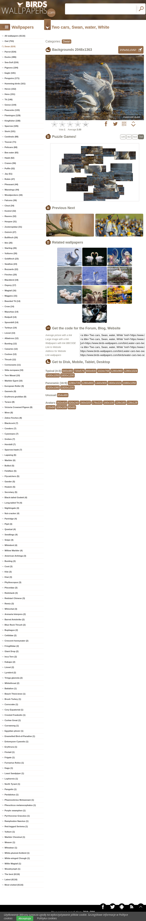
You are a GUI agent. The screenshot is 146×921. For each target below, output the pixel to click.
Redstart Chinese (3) (15, 598)
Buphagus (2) (11, 630)
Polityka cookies (47, 918)
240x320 (85, 402)
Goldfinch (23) (12, 259)
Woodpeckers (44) (14, 195)
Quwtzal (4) (10, 529)
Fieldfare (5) (10, 471)
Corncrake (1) (11, 704)
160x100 (109, 402)
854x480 (63, 395)
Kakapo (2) (10, 662)
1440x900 (101, 383)
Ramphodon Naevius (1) (17, 821)
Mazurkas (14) (11, 312)
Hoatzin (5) (10, 487)
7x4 (141, 136)
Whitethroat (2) (12, 683)
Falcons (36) (11, 200)
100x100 (61, 407)
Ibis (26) (9, 243)
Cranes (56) (10, 163)
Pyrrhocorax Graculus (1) (17, 816)
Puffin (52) (10, 168)
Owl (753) (9, 41)
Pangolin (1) (11, 789)
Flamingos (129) (13, 115)
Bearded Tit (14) (12, 301)
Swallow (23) (11, 264)
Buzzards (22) (11, 269)
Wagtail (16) (10, 290)
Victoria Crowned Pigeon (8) (19, 407)
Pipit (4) (8, 524)
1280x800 (88, 383)
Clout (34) (9, 205)
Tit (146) (9, 99)
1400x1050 (52, 375)
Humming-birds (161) (15, 83)
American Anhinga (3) (15, 556)
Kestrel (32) (10, 211)
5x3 (135, 136)
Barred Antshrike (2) (15, 619)
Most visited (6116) (14, 885)
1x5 (123, 136)
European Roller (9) (14, 386)
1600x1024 (114, 383)
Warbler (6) (10, 460)
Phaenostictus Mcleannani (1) (19, 800)
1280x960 (117, 370)
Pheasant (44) (11, 184)
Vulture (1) (10, 832)
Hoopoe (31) (11, 221)
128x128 (132, 402)
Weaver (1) (10, 842)
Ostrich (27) (10, 232)
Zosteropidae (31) (13, 227)
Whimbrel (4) (11, 545)
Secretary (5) (11, 492)
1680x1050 (129, 383)
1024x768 (103, 370)
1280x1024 (130, 370)
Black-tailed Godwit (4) (16, 497)
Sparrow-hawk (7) (13, 450)
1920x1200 (67, 387)
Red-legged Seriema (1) (16, 826)
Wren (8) (9, 412)
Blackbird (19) (11, 280)
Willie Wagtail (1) (13, 863)
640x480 (67, 370)
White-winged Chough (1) (17, 858)
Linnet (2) (9, 667)
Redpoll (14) (11, 317)
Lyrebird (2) (10, 672)
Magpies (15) (11, 296)
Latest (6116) (11, 879)
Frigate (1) (10, 757)
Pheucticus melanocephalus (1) (20, 805)
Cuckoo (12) (11, 354)
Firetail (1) (10, 752)
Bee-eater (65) (11, 152)
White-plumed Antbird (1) (17, 853)
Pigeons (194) (11, 68)
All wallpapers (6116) (15, 36)
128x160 (120, 402)
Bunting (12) (11, 343)
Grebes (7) (10, 439)
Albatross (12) (11, 338)
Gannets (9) (10, 391)
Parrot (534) (10, 52)
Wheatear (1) (11, 848)
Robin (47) (10, 179)
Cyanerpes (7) (11, 434)
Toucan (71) (10, 142)
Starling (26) (11, 248)
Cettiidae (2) (11, 635)
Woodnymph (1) (12, 869)
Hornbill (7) (10, 444)
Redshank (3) (11, 593)
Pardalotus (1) (11, 794)
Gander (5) (10, 481)
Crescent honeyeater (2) (16, 641)
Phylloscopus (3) (13, 582)
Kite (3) (8, 572)
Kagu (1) (9, 768)
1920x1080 (52, 387)
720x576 (79, 370)
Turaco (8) (9, 402)
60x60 (71, 407)
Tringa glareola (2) (14, 678)
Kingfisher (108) (12, 121)
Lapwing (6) (10, 455)
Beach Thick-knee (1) (15, 694)
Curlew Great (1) (13, 720)
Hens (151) (10, 94)
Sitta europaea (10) (14, 370)
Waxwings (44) (12, 190)
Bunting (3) (10, 561)
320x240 (73, 402)
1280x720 (74, 383)
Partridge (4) (11, 519)
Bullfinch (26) (11, 237)
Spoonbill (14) (11, 322)
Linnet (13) (10, 333)
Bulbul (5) (9, 465)
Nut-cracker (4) (12, 513)
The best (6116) (12, 874)
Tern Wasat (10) (12, 375)
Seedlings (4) (11, 534)
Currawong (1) (12, 725)
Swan (66, 41)
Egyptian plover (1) (14, 731)
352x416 (62, 402)
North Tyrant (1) (12, 784)
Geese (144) (10, 105)
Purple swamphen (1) (15, 810)
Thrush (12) (10, 359)
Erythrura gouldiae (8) (15, 396)
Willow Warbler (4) (14, 550)
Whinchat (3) (11, 609)
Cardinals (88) (11, 136)
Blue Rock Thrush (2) (15, 625)
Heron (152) (10, 89)
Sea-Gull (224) (11, 62)
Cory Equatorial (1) (14, 710)
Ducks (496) (10, 57)
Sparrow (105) (11, 126)
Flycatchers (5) (12, 476)
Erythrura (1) (11, 747)
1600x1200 (67, 375)
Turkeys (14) (11, 328)
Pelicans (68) (11, 147)
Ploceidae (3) (11, 588)
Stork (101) (10, 131)
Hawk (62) (9, 158)
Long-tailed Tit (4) (13, 503)
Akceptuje (25, 918)
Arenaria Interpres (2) (15, 614)
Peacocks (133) (12, 110)
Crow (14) (9, 306)
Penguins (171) (12, 78)
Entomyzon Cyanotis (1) (16, 741)
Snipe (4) (9, 540)
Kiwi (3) (8, 577)
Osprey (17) (10, 285)
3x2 (129, 136)
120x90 (50, 407)
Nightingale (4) (12, 508)
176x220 (97, 402)
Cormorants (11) (13, 365)
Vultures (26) (11, 253)
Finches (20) (11, 274)
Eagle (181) (10, 73)
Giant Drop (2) (11, 651)
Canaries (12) (11, 349)
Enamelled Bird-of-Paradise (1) (20, 736)
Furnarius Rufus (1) (14, 763)
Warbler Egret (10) (13, 381)
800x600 (91, 370)
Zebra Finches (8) (13, 418)
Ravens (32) (10, 216)
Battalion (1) (11, 688)
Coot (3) (9, 566)
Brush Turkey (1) (13, 699)
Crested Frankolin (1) (15, 715)
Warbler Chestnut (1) (15, 837)
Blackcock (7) (11, 423)
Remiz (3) (9, 603)
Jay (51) (8, 174)
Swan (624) (10, 46)
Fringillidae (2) (12, 646)
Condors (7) (10, 428)
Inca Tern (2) (11, 657)
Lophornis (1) (11, 779)
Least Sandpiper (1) (14, 773)
